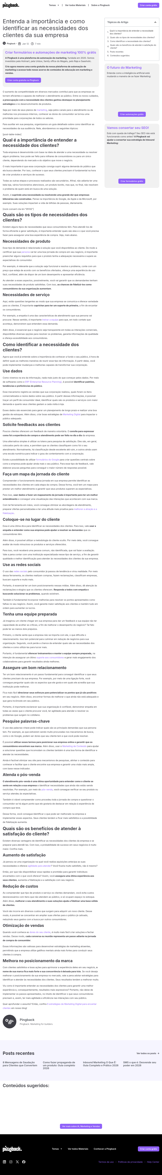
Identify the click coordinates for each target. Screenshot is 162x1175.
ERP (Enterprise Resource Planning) (43, 381)
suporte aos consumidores (50, 657)
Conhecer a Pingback (105, 1148)
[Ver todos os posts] (158, 1053)
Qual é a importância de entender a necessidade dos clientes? (131, 32)
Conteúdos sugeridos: (120, 55)
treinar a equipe (50, 319)
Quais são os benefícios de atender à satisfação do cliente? (133, 46)
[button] (155, 22)
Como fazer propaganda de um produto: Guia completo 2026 (59, 1065)
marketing (42, 110)
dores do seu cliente (40, 932)
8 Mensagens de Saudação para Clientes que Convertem (20, 1064)
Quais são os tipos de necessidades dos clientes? (132, 37)
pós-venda (47, 789)
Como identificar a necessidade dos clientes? (130, 41)
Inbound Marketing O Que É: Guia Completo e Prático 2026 (101, 1064)
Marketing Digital (71, 414)
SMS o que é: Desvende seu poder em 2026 (139, 1064)
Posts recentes (116, 52)
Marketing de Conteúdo (74, 746)
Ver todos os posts (146, 1053)
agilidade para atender (39, 865)
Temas (54, 5)
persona (25, 252)
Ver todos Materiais (75, 5)
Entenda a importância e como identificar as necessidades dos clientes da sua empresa (45, 28)
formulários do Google (47, 459)
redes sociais (20, 571)
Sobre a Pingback (100, 5)
